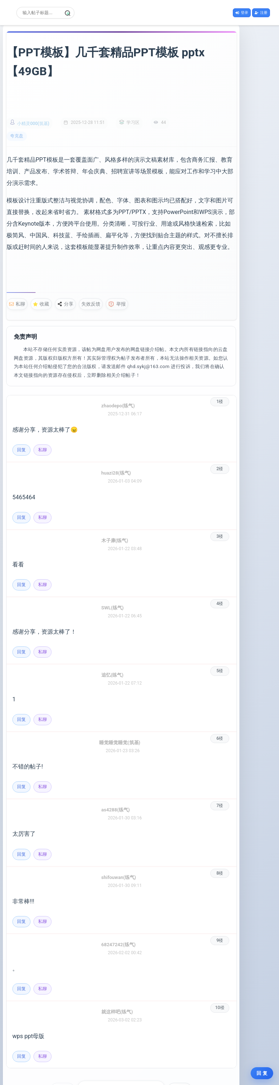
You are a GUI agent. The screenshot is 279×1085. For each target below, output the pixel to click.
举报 (116, 274)
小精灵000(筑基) (33, 105)
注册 (261, 12)
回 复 (261, 1073)
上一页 (81, 1058)
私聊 (17, 273)
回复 (21, 419)
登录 (241, 12)
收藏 (41, 273)
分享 (65, 273)
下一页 (198, 1058)
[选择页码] (123, 1058)
